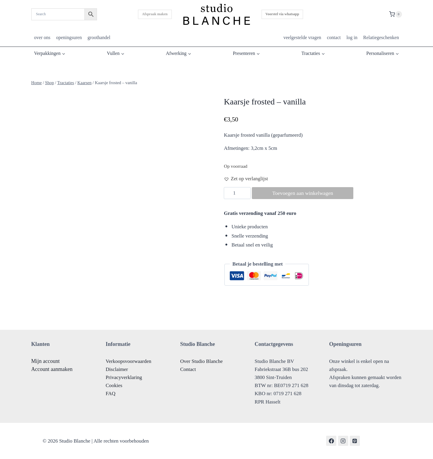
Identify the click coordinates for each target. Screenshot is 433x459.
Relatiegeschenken (381, 37)
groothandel (98, 37)
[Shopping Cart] (395, 14)
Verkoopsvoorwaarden (128, 361)
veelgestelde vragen (302, 37)
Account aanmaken (52, 369)
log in (352, 37)
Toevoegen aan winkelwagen (304, 193)
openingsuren (69, 37)
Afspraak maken (155, 14)
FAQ (110, 393)
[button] (246, 179)
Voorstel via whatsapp (282, 14)
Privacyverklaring (124, 377)
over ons (42, 37)
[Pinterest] (355, 441)
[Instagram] (343, 441)
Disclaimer (117, 369)
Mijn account (45, 361)
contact (333, 37)
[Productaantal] (237, 193)
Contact (188, 369)
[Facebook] (331, 441)
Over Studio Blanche (201, 361)
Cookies (114, 385)
